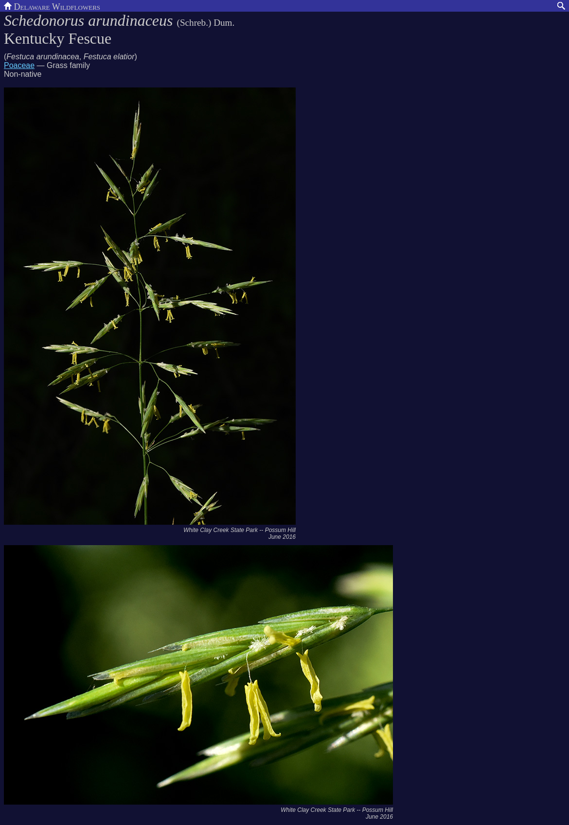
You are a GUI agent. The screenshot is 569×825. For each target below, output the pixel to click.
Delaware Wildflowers (52, 6)
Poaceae (19, 65)
